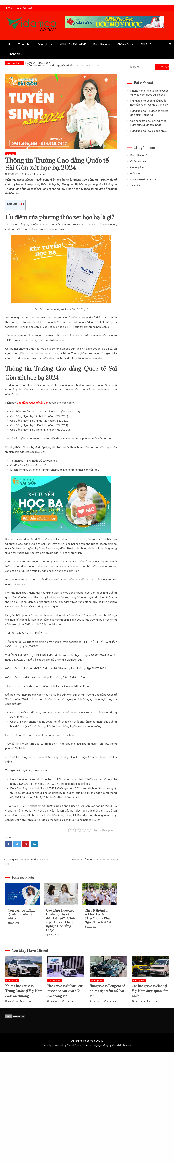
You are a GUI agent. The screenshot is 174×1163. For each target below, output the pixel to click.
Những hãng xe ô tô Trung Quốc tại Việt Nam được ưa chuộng (23, 991)
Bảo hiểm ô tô (101, 44)
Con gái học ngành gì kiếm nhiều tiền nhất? (21, 915)
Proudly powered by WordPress (61, 1045)
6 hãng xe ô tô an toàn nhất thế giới (93, 859)
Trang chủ (24, 44)
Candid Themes (121, 1045)
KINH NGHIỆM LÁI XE (73, 44)
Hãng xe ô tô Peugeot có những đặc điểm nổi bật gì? (107, 991)
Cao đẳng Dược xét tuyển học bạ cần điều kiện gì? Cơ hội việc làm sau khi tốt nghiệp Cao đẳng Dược (60, 920)
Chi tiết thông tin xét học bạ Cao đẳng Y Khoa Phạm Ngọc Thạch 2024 (99, 917)
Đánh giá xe (45, 44)
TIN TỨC (145, 44)
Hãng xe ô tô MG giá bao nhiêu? (149, 130)
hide (21, 203)
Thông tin (14, 54)
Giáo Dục (10, 154)
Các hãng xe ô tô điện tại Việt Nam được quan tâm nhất (150, 991)
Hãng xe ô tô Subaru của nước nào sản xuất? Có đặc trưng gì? (65, 991)
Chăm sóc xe (125, 44)
